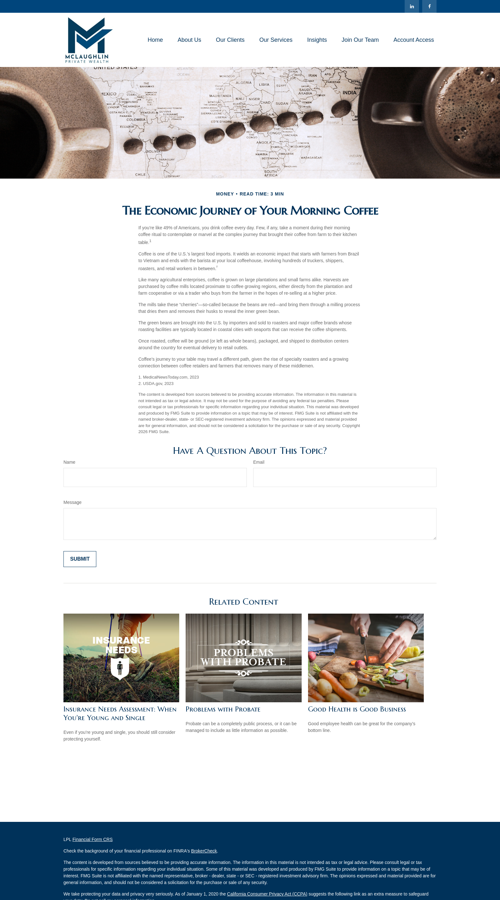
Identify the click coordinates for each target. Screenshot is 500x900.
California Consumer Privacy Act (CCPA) (267, 893)
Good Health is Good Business (357, 709)
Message (72, 502)
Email (258, 462)
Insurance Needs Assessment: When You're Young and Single (120, 713)
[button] (155, 40)
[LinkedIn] (412, 6)
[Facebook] (429, 6)
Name (69, 462)
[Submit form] (79, 559)
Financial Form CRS (92, 839)
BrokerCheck (204, 850)
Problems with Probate (223, 709)
